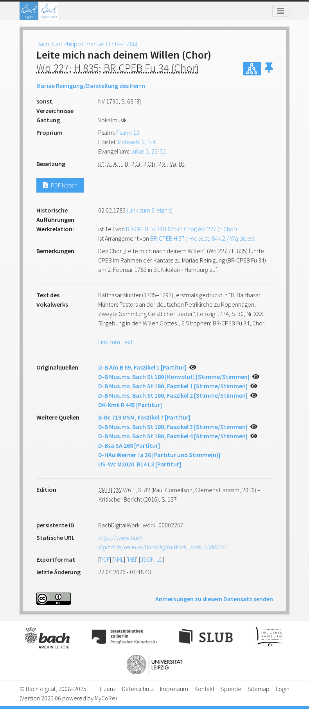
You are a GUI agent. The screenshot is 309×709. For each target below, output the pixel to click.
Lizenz (108, 689)
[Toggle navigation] (280, 11)
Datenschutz (138, 689)
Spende (231, 689)
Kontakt (204, 689)
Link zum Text (115, 342)
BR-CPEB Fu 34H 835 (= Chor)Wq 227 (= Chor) (181, 229)
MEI (132, 559)
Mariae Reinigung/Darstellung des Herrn (90, 85)
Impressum (174, 689)
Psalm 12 (127, 132)
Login (282, 689)
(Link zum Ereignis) (149, 210)
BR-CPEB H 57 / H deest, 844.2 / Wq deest (202, 238)
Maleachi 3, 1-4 (137, 142)
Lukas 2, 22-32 (148, 151)
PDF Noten (60, 185)
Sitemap (258, 689)
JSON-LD (151, 559)
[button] (269, 68)
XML (119, 559)
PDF (105, 559)
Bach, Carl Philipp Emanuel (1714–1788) (86, 44)
